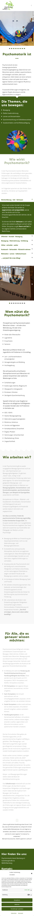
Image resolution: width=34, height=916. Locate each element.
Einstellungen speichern (17, 909)
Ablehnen (17, 904)
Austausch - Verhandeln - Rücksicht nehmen (15, 249)
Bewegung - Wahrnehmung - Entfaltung (14, 241)
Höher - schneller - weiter (9, 245)
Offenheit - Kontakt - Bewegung (11, 236)
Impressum (20, 913)
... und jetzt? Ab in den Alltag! (10, 258)
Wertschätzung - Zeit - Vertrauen (12, 200)
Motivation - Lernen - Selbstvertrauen (13, 253)
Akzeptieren (17, 900)
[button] (31, 873)
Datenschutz (13, 913)
